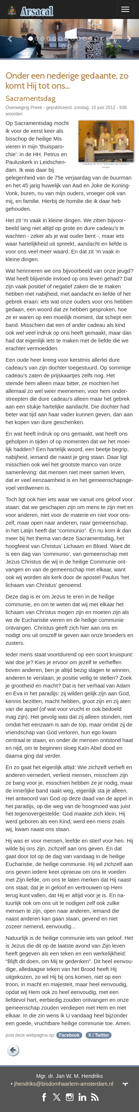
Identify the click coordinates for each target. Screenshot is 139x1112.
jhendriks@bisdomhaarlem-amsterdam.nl (63, 1084)
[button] (10, 38)
